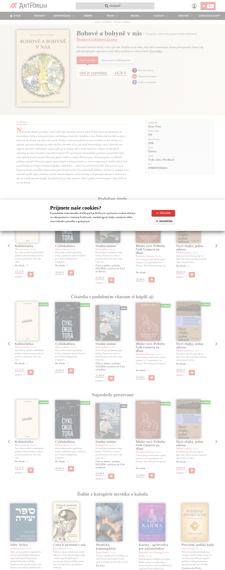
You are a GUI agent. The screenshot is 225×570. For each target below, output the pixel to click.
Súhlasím (163, 213)
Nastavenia (164, 221)
